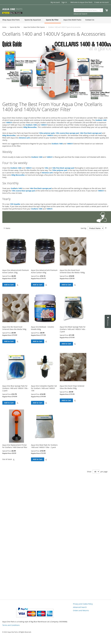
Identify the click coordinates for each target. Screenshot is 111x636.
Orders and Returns (81, 610)
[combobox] (88, 10)
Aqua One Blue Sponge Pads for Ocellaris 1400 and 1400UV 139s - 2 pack (15, 388)
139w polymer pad (59, 170)
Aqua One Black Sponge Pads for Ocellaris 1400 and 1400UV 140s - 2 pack (73, 329)
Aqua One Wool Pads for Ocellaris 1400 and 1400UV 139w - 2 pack (44, 446)
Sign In (64, 2)
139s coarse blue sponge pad (67, 133)
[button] (18, 285)
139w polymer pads (47, 133)
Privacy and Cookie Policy (83, 604)
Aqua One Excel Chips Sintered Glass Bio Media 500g (72, 387)
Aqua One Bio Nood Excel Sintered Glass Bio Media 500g (14, 328)
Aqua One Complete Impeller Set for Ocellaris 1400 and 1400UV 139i (44, 388)
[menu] (55, 20)
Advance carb (24, 138)
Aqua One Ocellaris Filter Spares (34, 27)
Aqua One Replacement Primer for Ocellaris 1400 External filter (14, 446)
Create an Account (101, 2)
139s (46, 168)
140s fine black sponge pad (91, 133)
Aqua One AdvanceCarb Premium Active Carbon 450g (44, 271)
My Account (55, 2)
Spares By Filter (15, 27)
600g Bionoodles (30, 127)
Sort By (83, 228)
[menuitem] (11, 20)
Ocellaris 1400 (101, 120)
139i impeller (15, 204)
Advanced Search (80, 14)
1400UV (9, 122)
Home (4, 27)
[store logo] (12, 11)
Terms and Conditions (11, 625)
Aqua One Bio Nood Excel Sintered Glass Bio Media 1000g (72, 271)
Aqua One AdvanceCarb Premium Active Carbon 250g (15, 271)
